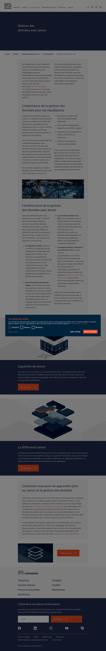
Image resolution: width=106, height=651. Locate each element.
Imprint (85, 323)
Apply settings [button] (75, 332)
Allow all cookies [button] (90, 332)
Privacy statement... (76, 323)
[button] (13, 332)
